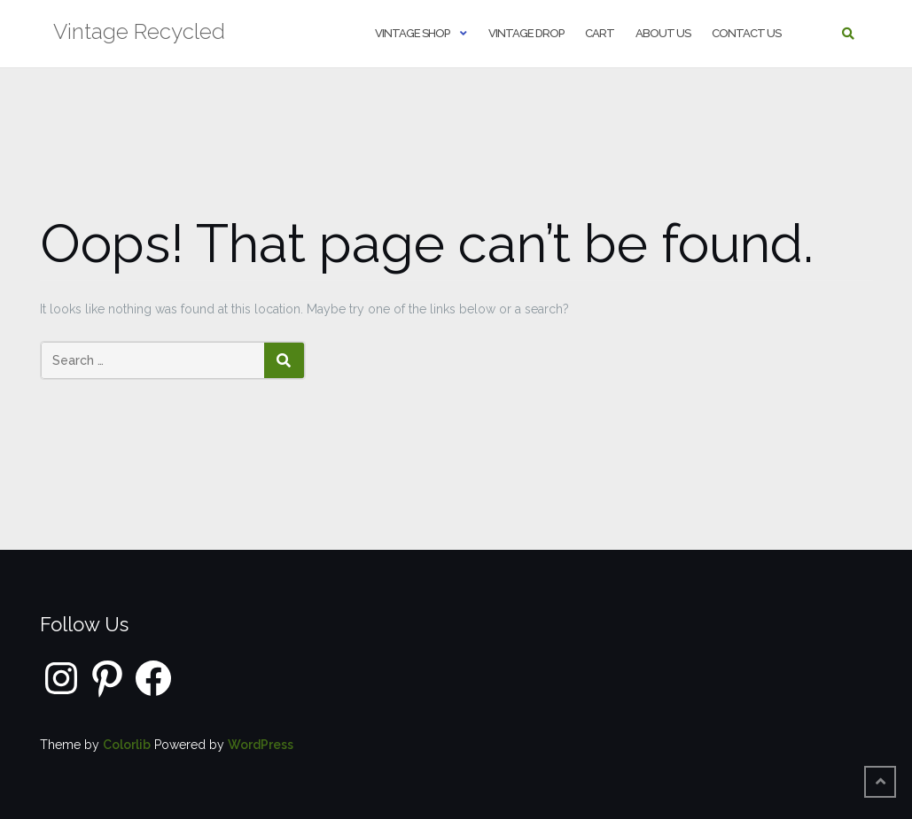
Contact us (746, 33)
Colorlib (127, 745)
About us (662, 33)
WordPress (260, 745)
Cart (599, 33)
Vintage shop (412, 33)
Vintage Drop (526, 33)
